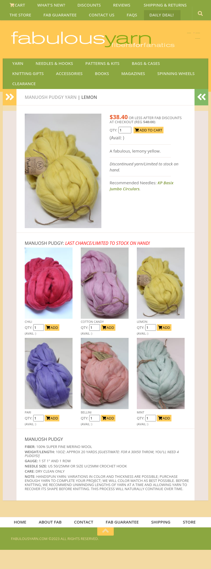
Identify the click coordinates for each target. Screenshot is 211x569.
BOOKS (53, 99)
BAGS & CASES (134, 86)
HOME (25, 540)
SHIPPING (159, 540)
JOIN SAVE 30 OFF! (169, 68)
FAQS (89, 20)
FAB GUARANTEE (25, 20)
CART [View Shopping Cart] (16, 7)
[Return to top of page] (105, 550)
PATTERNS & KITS (94, 86)
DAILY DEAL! (115, 20)
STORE (185, 540)
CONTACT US (63, 20)
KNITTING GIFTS (173, 86)
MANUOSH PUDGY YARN (51, 114)
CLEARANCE (159, 99)
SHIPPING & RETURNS (149, 7)
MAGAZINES (81, 99)
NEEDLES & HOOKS (49, 86)
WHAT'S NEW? (46, 7)
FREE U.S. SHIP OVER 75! (171, 40)
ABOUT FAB (53, 540)
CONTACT (85, 540)
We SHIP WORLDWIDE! (105, 40)
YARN (16, 86)
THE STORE (190, 7)
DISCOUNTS (80, 7)
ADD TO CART (148, 147)
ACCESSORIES (24, 99)
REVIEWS (109, 7)
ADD (52, 344)
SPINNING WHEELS (120, 99)
